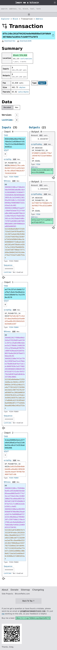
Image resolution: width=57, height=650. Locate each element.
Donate (15, 589)
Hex (16, 107)
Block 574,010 (20, 55)
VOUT (6, 150)
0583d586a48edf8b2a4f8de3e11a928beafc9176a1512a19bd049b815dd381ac (15, 143)
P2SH (38, 164)
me (3, 614)
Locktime (7, 120)
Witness (7, 181)
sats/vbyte (23, 92)
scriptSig (7, 159)
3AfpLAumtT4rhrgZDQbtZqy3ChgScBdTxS (42, 221)
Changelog (38, 589)
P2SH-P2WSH (13, 177)
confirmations (26, 58)
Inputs (6, 127)
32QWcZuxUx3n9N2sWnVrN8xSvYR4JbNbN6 (42, 171)
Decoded (7, 107)
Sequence (8, 265)
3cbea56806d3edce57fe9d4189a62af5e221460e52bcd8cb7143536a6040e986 (15, 444)
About (5, 589)
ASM (14, 159)
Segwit (42, 83)
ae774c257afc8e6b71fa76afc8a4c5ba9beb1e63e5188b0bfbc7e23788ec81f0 (15, 293)
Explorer (5, 19)
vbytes (22, 87)
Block (15, 19)
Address (39, 19)
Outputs (34, 127)
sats (45, 135)
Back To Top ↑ (28, 601)
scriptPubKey (36, 144)
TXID (6, 135)
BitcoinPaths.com (22, 594)
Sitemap (25, 589)
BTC (41, 135)
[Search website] (28, 8)
